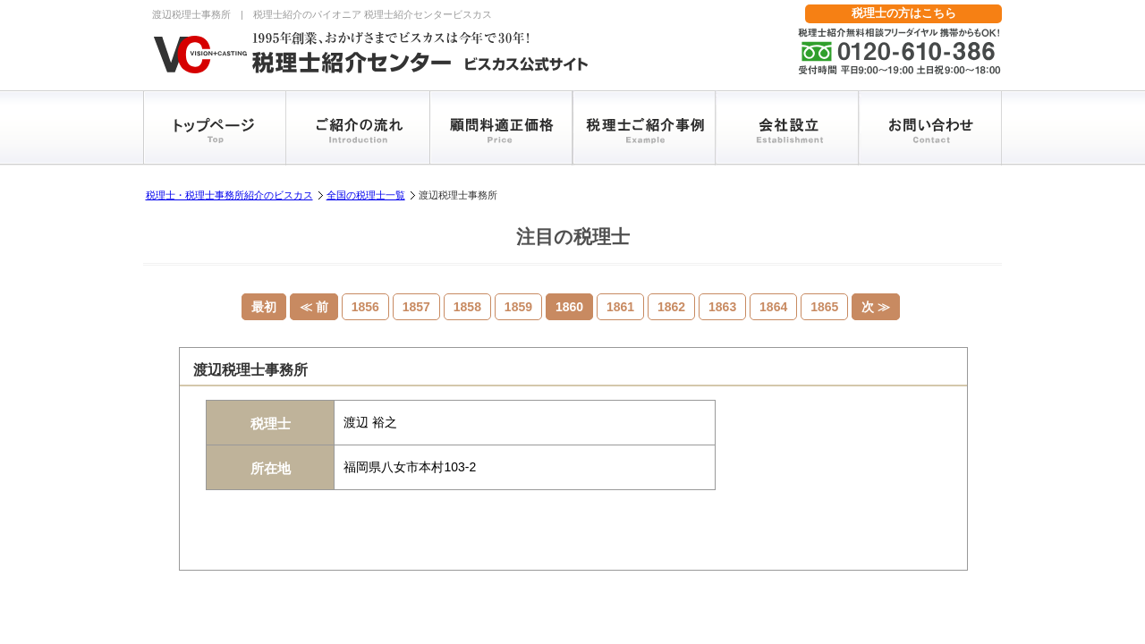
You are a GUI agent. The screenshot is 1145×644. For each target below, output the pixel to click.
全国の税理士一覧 (366, 195)
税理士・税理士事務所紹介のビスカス (229, 195)
